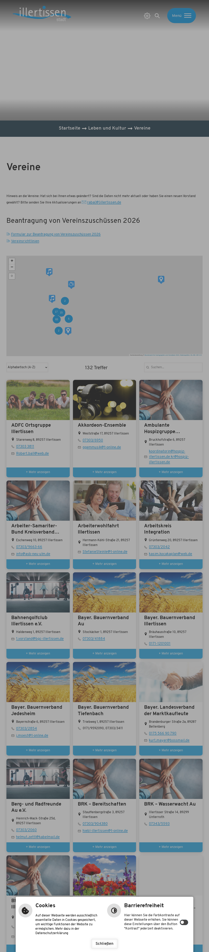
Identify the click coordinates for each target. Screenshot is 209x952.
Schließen (104, 943)
